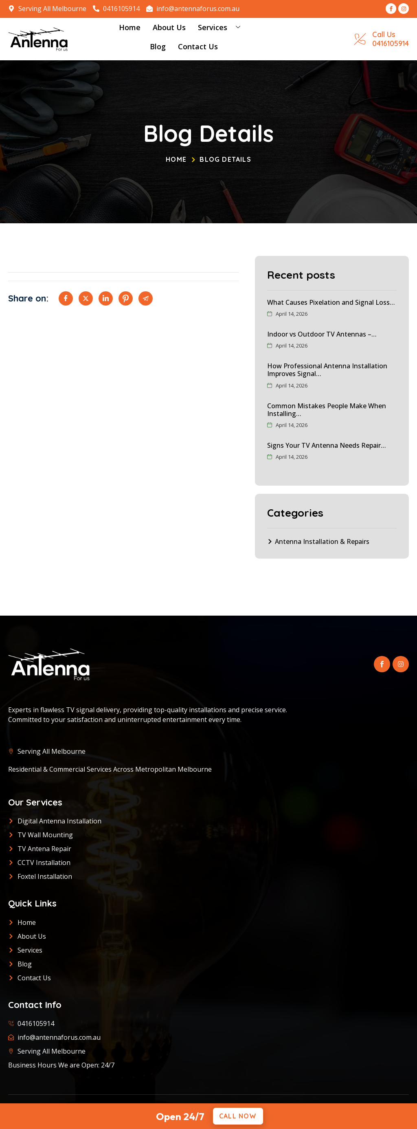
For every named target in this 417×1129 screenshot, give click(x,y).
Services (222, 27)
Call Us (383, 34)
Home (129, 27)
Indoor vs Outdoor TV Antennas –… (322, 334)
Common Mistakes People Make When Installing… (326, 409)
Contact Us (198, 46)
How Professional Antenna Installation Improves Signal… (327, 369)
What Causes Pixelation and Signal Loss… (331, 302)
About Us (169, 27)
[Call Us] (360, 39)
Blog (158, 46)
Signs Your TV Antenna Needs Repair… (326, 445)
